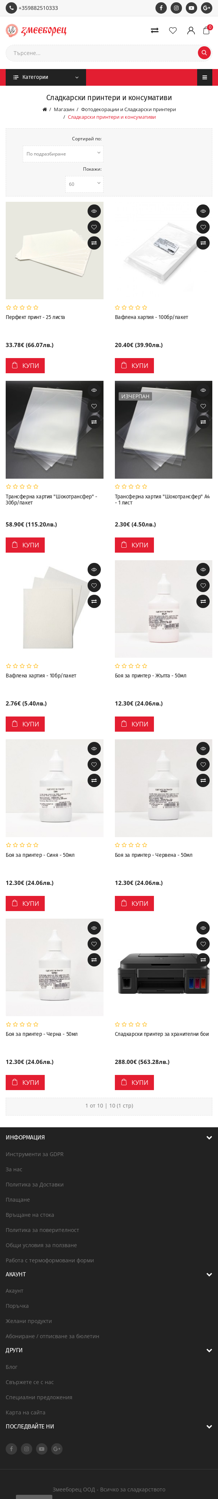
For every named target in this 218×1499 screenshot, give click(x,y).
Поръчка (17, 1305)
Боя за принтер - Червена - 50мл (154, 855)
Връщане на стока (30, 1214)
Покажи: (92, 169)
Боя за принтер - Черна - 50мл (42, 1034)
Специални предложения (39, 1397)
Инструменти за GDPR (35, 1154)
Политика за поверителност (42, 1229)
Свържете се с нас (30, 1382)
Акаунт (15, 1290)
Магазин (64, 109)
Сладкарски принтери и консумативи (112, 116)
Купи (25, 365)
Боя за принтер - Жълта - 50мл (151, 676)
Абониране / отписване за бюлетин (52, 1336)
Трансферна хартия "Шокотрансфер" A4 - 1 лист (162, 500)
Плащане (18, 1199)
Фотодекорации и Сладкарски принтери (128, 109)
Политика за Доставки (35, 1184)
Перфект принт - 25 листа (35, 317)
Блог (11, 1366)
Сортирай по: (87, 138)
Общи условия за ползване (41, 1245)
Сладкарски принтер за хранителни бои (162, 1034)
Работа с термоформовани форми (50, 1260)
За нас (14, 1169)
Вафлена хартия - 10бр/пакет (41, 676)
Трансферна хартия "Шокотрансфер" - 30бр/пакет (51, 500)
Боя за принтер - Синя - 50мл (40, 855)
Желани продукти (29, 1321)
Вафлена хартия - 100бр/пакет (151, 317)
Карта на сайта (25, 1412)
